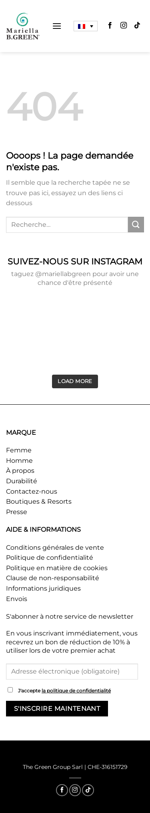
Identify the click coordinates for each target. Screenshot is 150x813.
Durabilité (21, 481)
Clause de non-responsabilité (52, 578)
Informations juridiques (43, 588)
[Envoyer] (136, 224)
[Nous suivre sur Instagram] (123, 26)
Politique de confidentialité (49, 557)
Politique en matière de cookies (57, 568)
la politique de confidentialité (76, 691)
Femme (19, 450)
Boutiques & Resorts (39, 501)
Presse (16, 512)
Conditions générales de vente (55, 547)
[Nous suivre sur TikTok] (137, 26)
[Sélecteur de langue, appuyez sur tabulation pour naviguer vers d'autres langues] (86, 26)
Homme (19, 460)
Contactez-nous (31, 491)
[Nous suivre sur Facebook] (110, 26)
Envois (16, 599)
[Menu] (57, 26)
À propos (20, 470)
